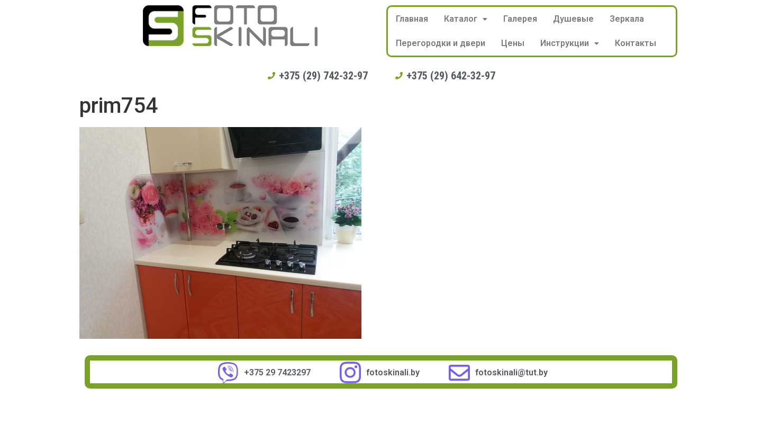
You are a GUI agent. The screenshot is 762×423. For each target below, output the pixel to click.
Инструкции (569, 43)
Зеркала (627, 19)
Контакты (635, 43)
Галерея (520, 19)
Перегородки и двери (440, 43)
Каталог (465, 19)
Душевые (573, 19)
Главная (412, 19)
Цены (512, 43)
